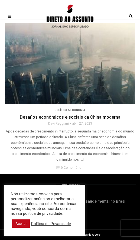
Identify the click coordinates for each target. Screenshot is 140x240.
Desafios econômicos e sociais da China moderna (70, 117)
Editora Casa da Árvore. (86, 234)
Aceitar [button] (21, 224)
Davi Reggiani (58, 123)
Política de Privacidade (51, 223)
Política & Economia (70, 110)
